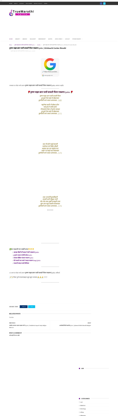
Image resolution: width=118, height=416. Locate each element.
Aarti (81, 79)
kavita (81, 99)
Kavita (50, 39)
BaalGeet (33, 39)
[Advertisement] (75, 21)
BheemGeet (42, 39)
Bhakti (17, 39)
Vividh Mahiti (76, 39)
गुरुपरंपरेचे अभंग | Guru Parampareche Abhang (91, 108)
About (16, 3)
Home (11, 39)
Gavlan (67, 39)
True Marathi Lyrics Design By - (25, 411)
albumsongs (83, 92)
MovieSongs (83, 86)
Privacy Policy (38, 3)
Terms (45, 3)
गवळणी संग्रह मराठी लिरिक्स (21, 269)
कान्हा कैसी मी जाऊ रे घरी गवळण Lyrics (26, 258)
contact (21, 3)
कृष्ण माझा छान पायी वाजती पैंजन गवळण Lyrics (24, 44)
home (10, 3)
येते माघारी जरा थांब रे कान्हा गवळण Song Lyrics (26, 266)
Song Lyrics (58, 39)
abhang (82, 89)
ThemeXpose (37, 411)
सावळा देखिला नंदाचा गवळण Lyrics (23, 263)
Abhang (24, 39)
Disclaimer (29, 3)
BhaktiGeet (82, 82)
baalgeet (82, 96)
